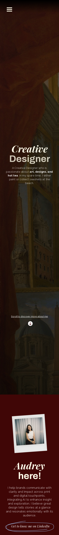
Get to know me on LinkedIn (30, 526)
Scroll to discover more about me (29, 317)
